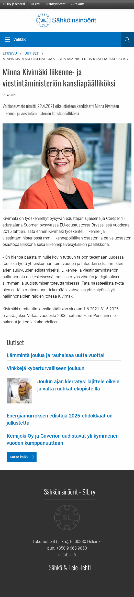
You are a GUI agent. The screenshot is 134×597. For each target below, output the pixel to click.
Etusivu (10, 53)
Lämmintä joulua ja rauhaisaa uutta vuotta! (55, 355)
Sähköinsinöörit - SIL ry (69, 491)
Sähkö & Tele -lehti (70, 567)
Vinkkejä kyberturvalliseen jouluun (45, 368)
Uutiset (32, 53)
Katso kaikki (19, 457)
